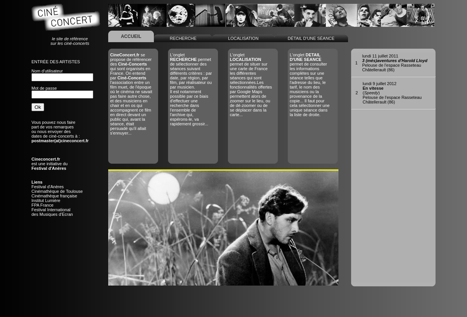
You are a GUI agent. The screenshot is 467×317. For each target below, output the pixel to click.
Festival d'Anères (47, 186)
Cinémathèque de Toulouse (57, 191)
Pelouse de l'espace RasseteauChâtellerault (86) (394, 63)
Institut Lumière (45, 200)
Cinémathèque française (54, 196)
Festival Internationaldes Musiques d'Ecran (52, 212)
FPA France (42, 205)
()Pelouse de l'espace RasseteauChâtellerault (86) (392, 92)
